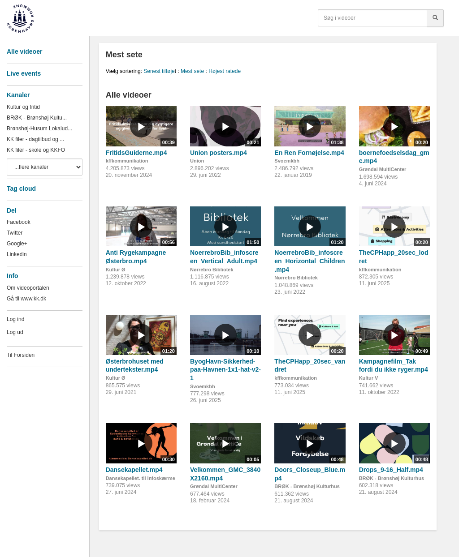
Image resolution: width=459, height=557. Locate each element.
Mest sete (192, 71)
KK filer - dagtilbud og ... (35, 139)
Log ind (15, 319)
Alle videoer (24, 51)
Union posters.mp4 (218, 152)
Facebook (18, 222)
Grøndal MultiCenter (383, 169)
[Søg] (435, 17)
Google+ (17, 243)
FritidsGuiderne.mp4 (136, 152)
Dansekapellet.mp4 (134, 469)
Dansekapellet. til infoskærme (140, 478)
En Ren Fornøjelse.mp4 (309, 152)
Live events (24, 73)
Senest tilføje (158, 71)
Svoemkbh (286, 160)
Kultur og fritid (23, 107)
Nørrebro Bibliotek (212, 269)
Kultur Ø (116, 269)
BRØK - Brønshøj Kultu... (37, 118)
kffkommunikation (127, 160)
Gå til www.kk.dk (26, 299)
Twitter (14, 233)
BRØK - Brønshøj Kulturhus (306, 486)
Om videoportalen (28, 288)
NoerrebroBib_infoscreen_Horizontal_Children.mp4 (309, 261)
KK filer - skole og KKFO (36, 150)
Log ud (15, 332)
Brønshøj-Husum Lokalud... (39, 128)
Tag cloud (21, 188)
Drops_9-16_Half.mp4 (391, 469)
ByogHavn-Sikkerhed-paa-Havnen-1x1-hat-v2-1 (225, 369)
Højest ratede (224, 71)
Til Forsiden (21, 355)
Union (197, 160)
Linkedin (17, 254)
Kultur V (368, 378)
